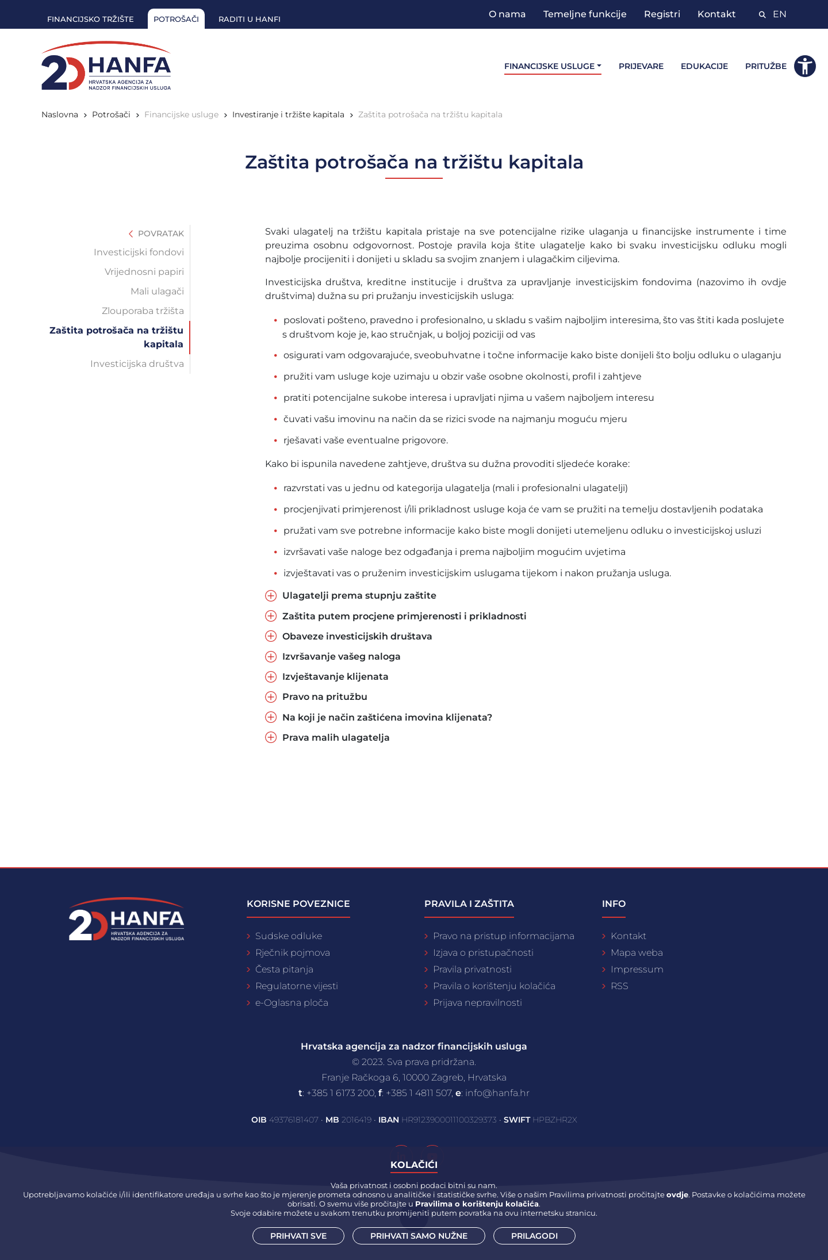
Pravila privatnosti (472, 969)
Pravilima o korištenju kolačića (477, 1203)
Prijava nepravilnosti (477, 1002)
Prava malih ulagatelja (336, 737)
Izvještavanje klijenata (335, 676)
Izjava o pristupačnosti (483, 952)
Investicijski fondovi (139, 252)
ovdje (677, 1194)
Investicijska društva (137, 363)
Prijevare (641, 66)
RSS (619, 986)
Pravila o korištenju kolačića (494, 986)
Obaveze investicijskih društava (357, 636)
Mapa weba (637, 952)
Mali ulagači (157, 291)
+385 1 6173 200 (340, 1092)
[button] (804, 66)
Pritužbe (766, 66)
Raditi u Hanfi (249, 19)
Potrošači (176, 19)
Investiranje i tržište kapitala (288, 114)
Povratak (156, 233)
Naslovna (59, 114)
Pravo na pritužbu (324, 696)
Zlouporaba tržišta (143, 310)
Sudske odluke (288, 935)
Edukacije (704, 66)
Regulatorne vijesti (296, 986)
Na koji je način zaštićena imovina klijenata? (387, 717)
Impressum (637, 969)
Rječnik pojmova (292, 952)
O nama (507, 14)
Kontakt (716, 14)
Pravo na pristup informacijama (503, 935)
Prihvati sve (298, 1236)
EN (780, 14)
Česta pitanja (284, 969)
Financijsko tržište (90, 19)
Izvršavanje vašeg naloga (341, 656)
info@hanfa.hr (497, 1092)
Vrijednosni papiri (144, 271)
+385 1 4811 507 (418, 1092)
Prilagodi (534, 1236)
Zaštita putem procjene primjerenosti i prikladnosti (404, 616)
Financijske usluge (181, 114)
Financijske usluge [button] (549, 66)
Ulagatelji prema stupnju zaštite (359, 595)
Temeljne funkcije (585, 14)
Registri (662, 14)
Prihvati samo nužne (418, 1236)
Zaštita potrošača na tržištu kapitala (430, 114)
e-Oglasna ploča (291, 1002)
